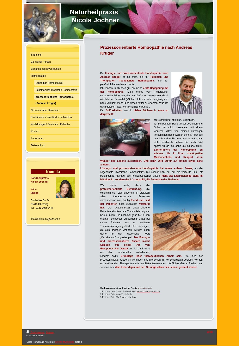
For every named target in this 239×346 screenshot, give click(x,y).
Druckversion (35, 332)
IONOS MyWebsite (64, 342)
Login (210, 331)
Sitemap (50, 332)
